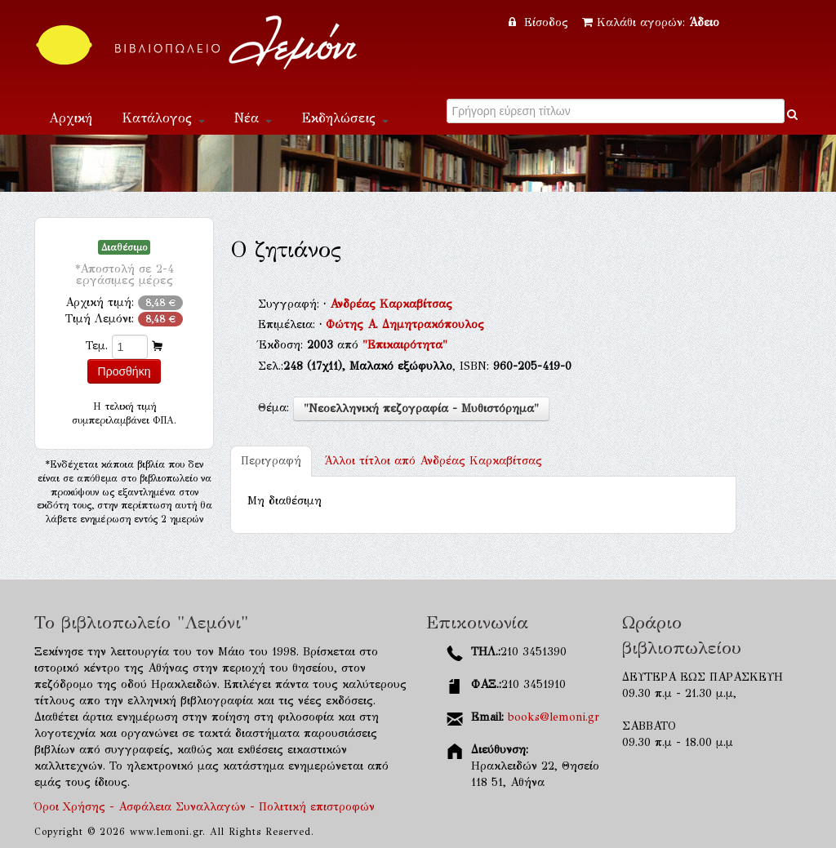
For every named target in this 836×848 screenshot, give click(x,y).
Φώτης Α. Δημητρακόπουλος (405, 324)
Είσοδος (540, 22)
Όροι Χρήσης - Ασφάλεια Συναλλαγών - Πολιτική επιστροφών (204, 807)
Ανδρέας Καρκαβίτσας (391, 304)
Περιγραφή (271, 461)
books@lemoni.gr (553, 717)
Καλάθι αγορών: (650, 22)
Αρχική (70, 118)
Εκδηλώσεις (345, 118)
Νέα (253, 118)
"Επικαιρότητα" (404, 345)
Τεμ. (97, 346)
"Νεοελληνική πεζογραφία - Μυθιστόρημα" (421, 408)
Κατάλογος (163, 118)
